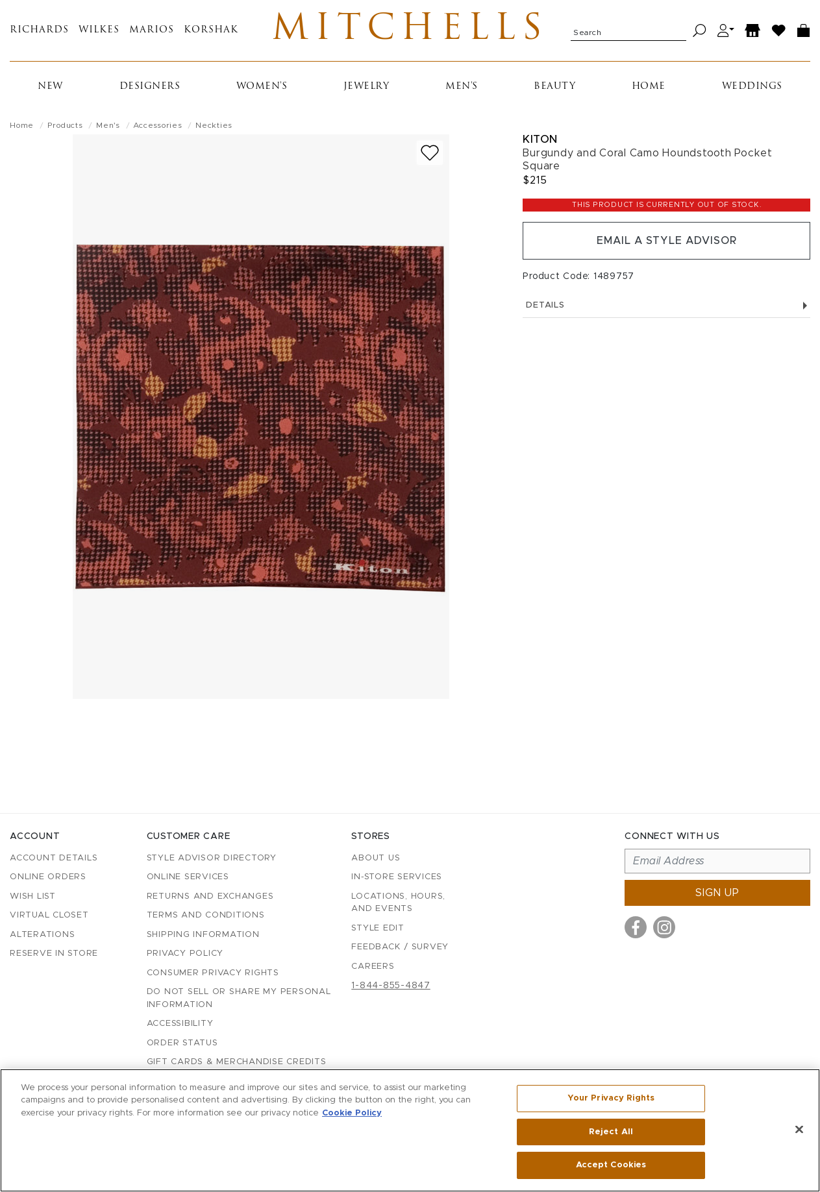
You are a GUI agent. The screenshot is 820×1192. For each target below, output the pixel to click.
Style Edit (377, 928)
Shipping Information (203, 934)
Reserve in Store (54, 953)
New (50, 86)
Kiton (540, 139)
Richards (39, 31)
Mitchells (410, 30)
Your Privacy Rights (610, 1098)
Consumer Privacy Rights (213, 973)
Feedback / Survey (400, 947)
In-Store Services (396, 877)
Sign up (717, 893)
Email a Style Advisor (666, 241)
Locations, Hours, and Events (398, 903)
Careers (372, 966)
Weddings (752, 86)
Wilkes (99, 31)
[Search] (699, 31)
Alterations (42, 934)
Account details (53, 858)
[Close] (799, 1129)
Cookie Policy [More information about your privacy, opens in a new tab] (352, 1113)
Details (666, 305)
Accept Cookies (611, 1165)
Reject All (611, 1132)
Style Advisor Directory (212, 858)
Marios (151, 31)
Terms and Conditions (206, 915)
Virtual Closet (49, 915)
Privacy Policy (185, 953)
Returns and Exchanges (210, 896)
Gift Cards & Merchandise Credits (237, 1062)
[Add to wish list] (430, 153)
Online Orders (48, 877)
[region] (410, 1130)
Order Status (182, 1043)
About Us (375, 858)
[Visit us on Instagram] (664, 927)
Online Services (188, 877)
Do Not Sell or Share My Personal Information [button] (239, 998)
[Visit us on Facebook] (636, 927)
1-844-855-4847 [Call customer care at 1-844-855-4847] (390, 985)
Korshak (211, 31)
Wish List (33, 896)
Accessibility (180, 1023)
